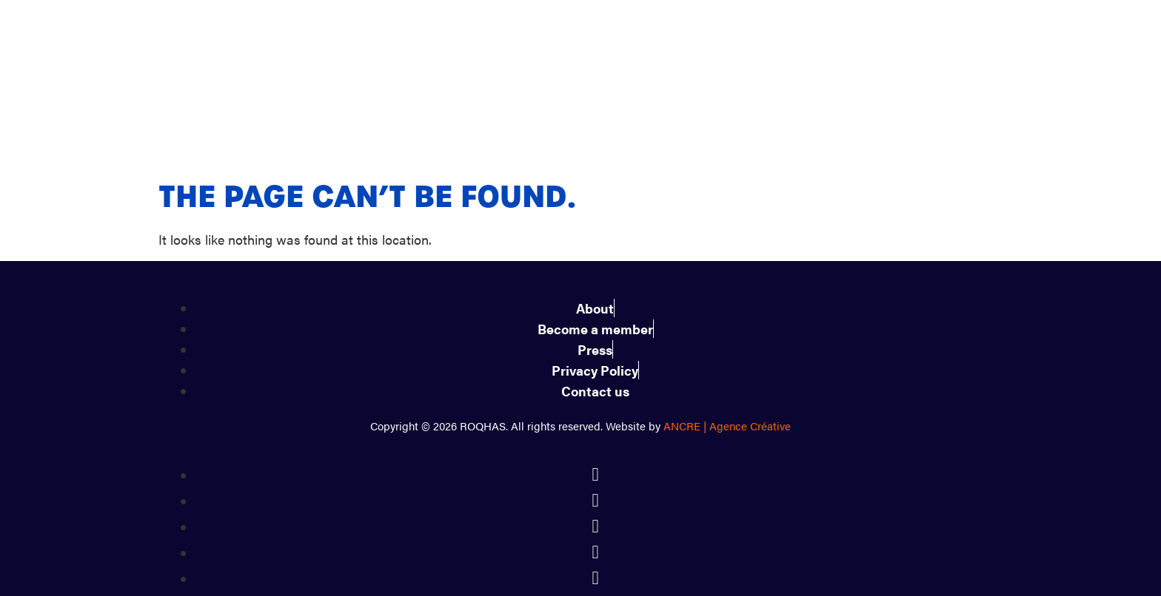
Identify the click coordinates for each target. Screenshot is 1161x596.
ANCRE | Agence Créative (727, 361)
